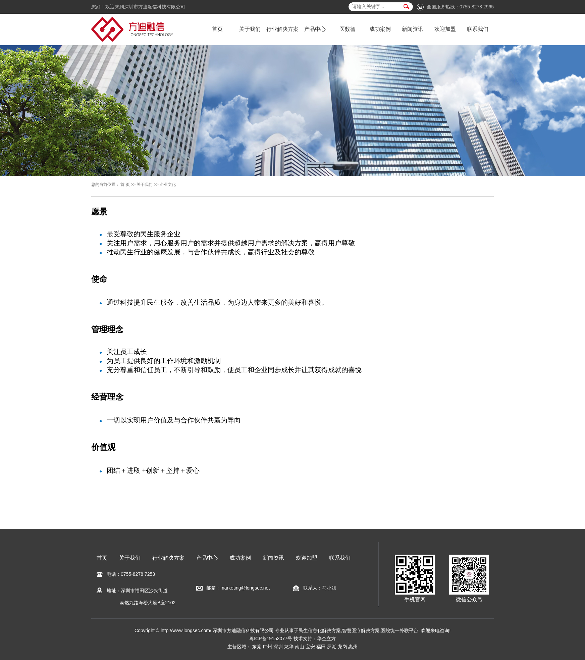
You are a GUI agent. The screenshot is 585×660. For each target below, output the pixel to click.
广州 (267, 646)
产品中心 (315, 29)
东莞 (256, 646)
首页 (217, 29)
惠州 (353, 646)
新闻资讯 (412, 29)
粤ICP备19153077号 (270, 638)
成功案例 (380, 29)
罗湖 (331, 646)
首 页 (124, 184)
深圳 (278, 646)
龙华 (289, 646)
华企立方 (326, 638)
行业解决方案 (282, 29)
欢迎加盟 (445, 29)
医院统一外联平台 (399, 630)
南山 (299, 646)
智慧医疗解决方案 (361, 630)
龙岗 (342, 646)
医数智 (347, 29)
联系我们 (477, 29)
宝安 (310, 646)
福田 (321, 646)
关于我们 (250, 29)
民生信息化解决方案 (320, 630)
